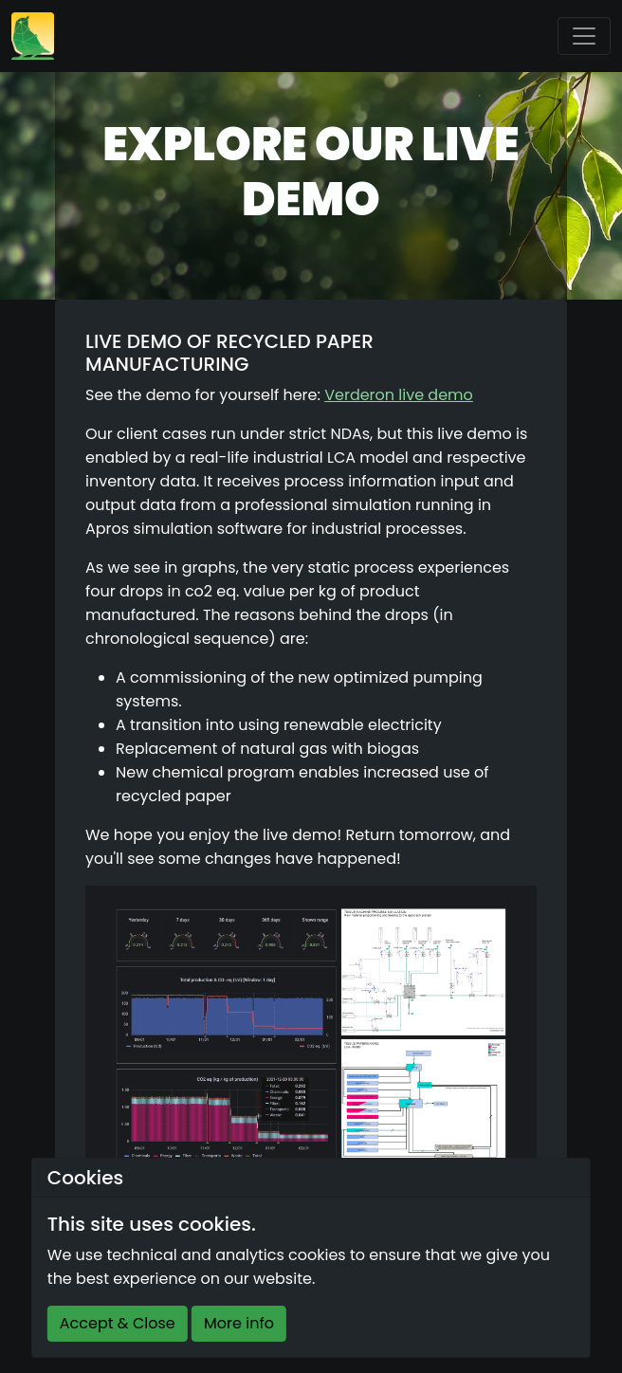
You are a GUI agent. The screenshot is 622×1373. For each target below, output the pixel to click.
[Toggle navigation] (584, 36)
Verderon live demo (398, 395)
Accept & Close (117, 1323)
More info (239, 1323)
